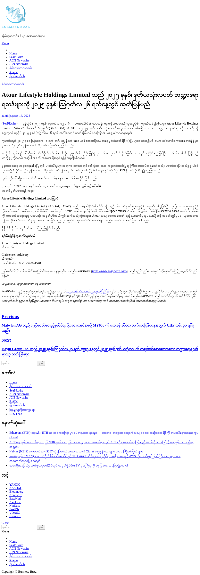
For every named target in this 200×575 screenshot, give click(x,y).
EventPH (15, 516)
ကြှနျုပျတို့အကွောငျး (22, 409)
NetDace (14, 505)
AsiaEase (15, 502)
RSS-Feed (15, 414)
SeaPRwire (16, 57)
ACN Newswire (19, 60)
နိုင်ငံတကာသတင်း (20, 67)
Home (13, 53)
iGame (13, 72)
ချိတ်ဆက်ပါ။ (17, 76)
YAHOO (14, 484)
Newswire (15, 495)
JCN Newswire (18, 64)
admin (5, 115)
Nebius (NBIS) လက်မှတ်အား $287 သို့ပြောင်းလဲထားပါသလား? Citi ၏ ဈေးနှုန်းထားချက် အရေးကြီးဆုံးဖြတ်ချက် (76, 451)
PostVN (14, 509)
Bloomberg (16, 491)
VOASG (14, 512)
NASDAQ (15, 488)
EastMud (15, 498)
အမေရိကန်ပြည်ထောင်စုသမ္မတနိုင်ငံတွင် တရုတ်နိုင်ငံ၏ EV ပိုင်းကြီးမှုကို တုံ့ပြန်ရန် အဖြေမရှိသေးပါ (68, 465)
